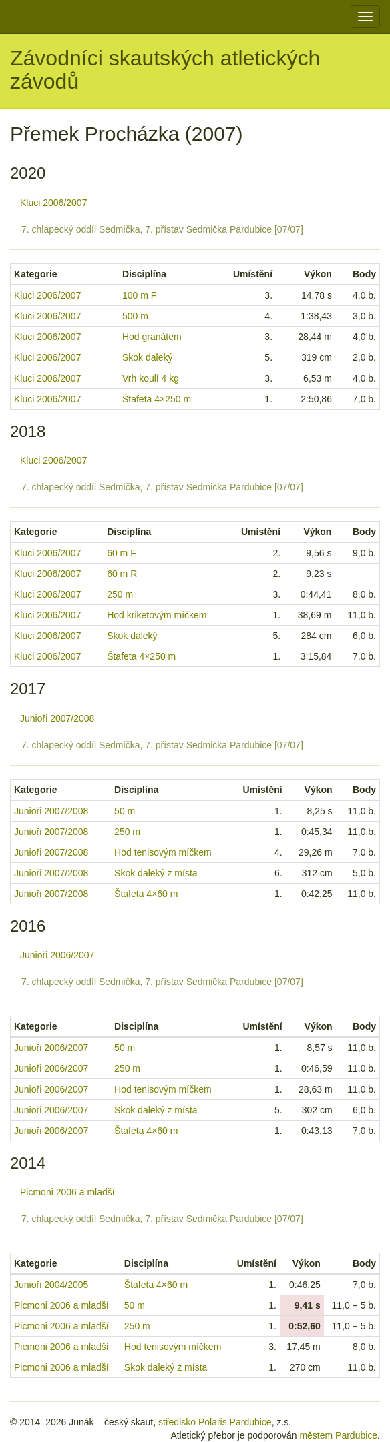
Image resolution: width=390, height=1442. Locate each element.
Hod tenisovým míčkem (162, 852)
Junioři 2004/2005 (51, 1284)
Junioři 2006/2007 (57, 955)
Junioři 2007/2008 (57, 718)
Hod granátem (152, 336)
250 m (120, 594)
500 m (135, 316)
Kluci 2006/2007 (53, 202)
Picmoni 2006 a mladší (67, 1192)
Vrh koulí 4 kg (150, 378)
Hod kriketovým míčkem (156, 615)
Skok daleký (147, 357)
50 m (124, 811)
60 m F (121, 553)
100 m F (139, 295)
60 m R (122, 573)
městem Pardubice (338, 1435)
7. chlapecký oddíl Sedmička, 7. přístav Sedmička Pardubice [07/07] (162, 229)
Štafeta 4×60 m (146, 893)
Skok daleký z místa (156, 873)
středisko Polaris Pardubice (215, 1422)
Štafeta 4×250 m (156, 399)
